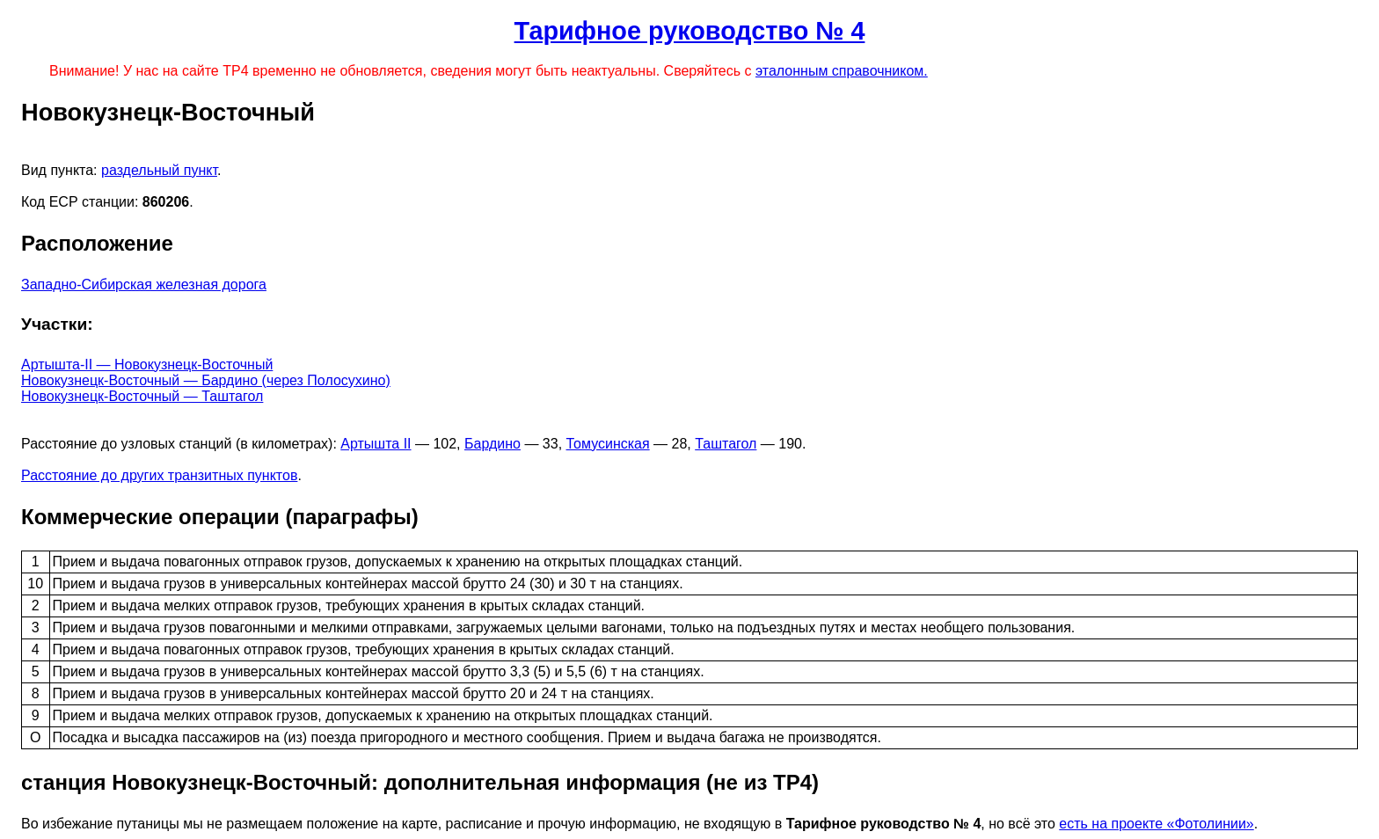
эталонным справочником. (841, 70)
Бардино (492, 443)
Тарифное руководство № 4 (689, 31)
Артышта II (375, 443)
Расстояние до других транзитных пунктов (159, 475)
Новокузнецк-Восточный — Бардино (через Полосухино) (205, 380)
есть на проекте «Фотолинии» (1156, 823)
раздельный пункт (159, 170)
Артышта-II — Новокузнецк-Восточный (147, 364)
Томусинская (608, 443)
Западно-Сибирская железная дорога (143, 284)
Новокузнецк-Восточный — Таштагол (142, 396)
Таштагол (725, 443)
